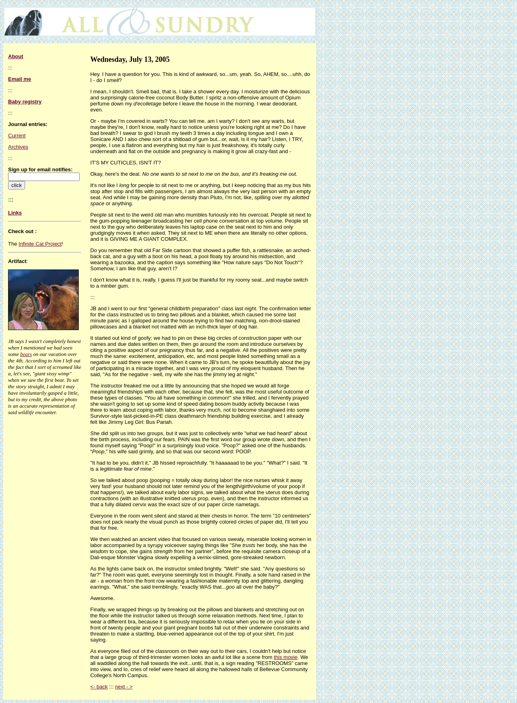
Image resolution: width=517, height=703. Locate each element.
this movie (286, 657)
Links (15, 213)
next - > (124, 687)
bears (26, 354)
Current (16, 136)
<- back (98, 687)
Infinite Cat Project (40, 244)
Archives (18, 147)
